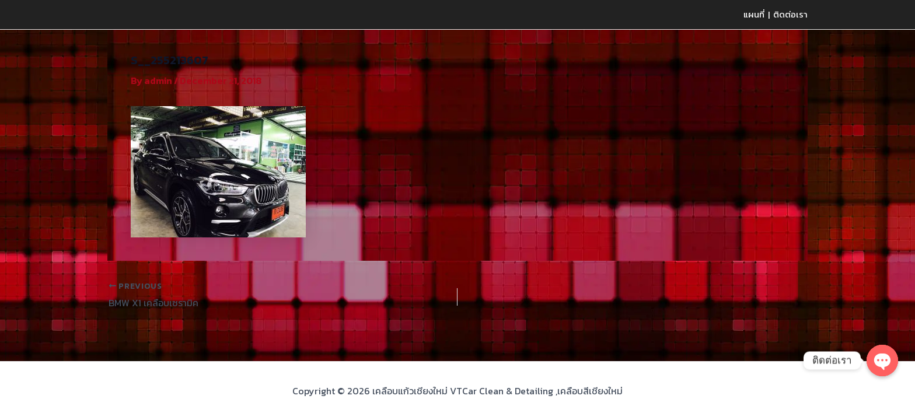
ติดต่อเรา (790, 14)
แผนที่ (753, 14)
